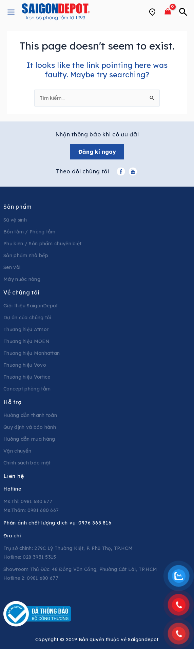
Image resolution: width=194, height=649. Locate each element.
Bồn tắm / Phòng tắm (29, 232)
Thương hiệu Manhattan (31, 353)
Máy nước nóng (21, 279)
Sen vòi (11, 267)
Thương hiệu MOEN (26, 341)
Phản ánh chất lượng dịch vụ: (57, 523)
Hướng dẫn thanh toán (30, 415)
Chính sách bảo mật (27, 463)
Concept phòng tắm (27, 389)
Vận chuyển (17, 451)
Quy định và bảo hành (29, 427)
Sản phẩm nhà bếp (25, 255)
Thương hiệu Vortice (27, 377)
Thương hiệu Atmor (25, 329)
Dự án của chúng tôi (27, 317)
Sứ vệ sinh (15, 220)
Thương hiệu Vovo (24, 365)
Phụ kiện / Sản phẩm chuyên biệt (42, 244)
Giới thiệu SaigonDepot (30, 306)
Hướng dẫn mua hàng (29, 439)
